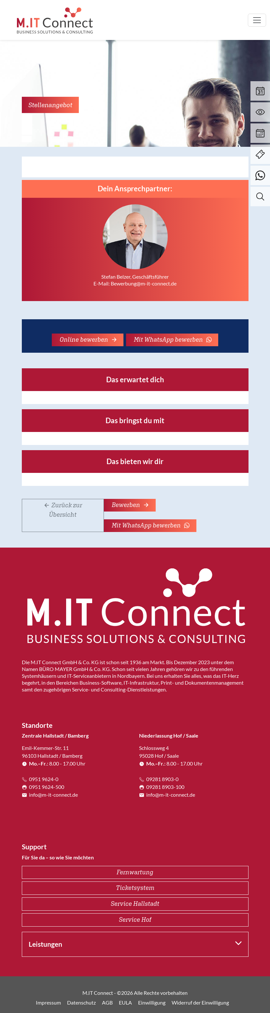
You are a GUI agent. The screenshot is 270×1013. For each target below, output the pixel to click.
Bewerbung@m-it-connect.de (144, 283)
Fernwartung (135, 872)
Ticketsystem (135, 887)
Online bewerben (88, 339)
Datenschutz (81, 1002)
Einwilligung (151, 1002)
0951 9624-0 (40, 779)
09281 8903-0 (158, 779)
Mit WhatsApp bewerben (173, 339)
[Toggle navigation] (257, 20)
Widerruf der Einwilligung (200, 1002)
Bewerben (130, 504)
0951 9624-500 (43, 787)
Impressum (48, 1002)
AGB (107, 1002)
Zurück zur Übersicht (63, 509)
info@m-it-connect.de (50, 794)
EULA (125, 1002)
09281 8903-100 (161, 787)
